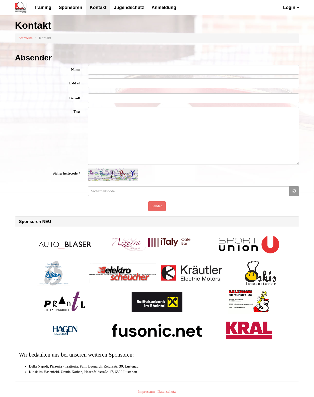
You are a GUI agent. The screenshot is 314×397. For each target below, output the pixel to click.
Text (77, 112)
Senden (157, 206)
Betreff (74, 98)
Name (75, 70)
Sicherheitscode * (66, 173)
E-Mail (74, 83)
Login (291, 7)
